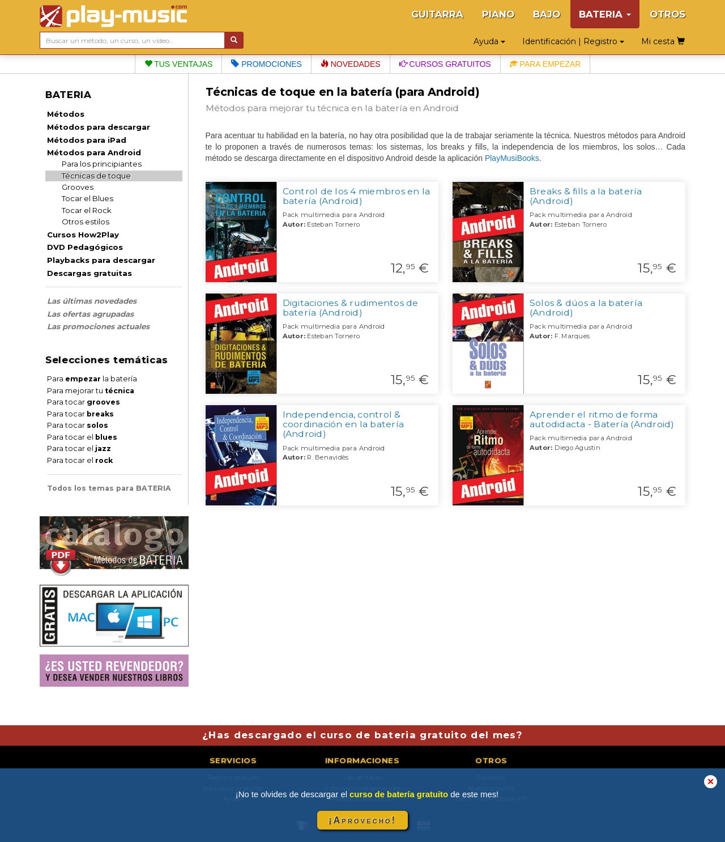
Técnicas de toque (96, 175)
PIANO (498, 14)
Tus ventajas (178, 64)
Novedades (351, 64)
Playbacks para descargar (101, 260)
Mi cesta (663, 41)
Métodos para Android (94, 152)
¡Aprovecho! (362, 820)
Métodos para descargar (98, 126)
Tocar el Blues (87, 198)
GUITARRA (437, 14)
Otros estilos (85, 221)
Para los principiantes (102, 163)
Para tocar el (82, 437)
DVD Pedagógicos (85, 247)
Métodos (65, 113)
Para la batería (92, 379)
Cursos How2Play (83, 234)
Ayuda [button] (489, 41)
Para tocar (83, 402)
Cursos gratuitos (445, 64)
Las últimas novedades (92, 300)
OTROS (667, 14)
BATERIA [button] (605, 14)
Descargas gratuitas (89, 273)
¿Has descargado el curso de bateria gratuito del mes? (362, 735)
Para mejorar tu (90, 390)
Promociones (266, 64)
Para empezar (545, 64)
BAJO (546, 14)
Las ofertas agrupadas (90, 313)
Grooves (77, 187)
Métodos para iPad (86, 139)
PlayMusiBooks (512, 158)
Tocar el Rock (87, 210)
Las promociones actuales (98, 326)
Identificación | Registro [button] (573, 41)
